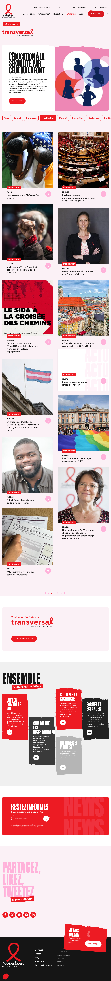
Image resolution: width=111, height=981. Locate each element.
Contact (39, 949)
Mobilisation (14, 187)
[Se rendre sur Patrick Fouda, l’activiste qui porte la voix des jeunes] (48, 499)
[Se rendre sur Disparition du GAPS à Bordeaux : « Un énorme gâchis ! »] (103, 270)
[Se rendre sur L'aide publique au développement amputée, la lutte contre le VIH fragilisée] (103, 194)
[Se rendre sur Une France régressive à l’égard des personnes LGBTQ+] (103, 457)
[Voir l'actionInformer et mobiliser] (63, 767)
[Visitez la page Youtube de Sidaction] (26, 915)
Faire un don (96, 13)
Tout (6, 118)
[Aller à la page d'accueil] (8, 11)
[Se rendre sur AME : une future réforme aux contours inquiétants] (48, 571)
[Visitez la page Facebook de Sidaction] (5, 915)
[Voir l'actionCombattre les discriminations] (36, 757)
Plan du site (61, 965)
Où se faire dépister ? (43, 8)
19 (65, 593)
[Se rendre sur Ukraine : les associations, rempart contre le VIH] (103, 381)
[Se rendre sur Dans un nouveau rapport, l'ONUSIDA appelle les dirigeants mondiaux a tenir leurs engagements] (48, 342)
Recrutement (62, 952)
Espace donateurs (101, 8)
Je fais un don (74, 933)
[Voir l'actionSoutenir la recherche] (63, 722)
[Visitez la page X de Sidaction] (12, 915)
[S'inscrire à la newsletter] (46, 819)
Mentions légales (63, 955)
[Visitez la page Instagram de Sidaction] (19, 915)
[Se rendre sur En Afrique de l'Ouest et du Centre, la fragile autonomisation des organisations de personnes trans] (48, 421)
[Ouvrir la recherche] (107, 13)
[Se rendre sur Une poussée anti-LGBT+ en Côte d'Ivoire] (48, 194)
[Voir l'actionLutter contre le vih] (9, 732)
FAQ (37, 957)
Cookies (60, 962)
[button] (5, 976)
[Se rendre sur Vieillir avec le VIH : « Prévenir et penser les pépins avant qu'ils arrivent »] (48, 266)
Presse (62, 8)
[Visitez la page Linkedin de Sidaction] (33, 915)
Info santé (39, 961)
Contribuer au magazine (24, 638)
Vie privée (60, 958)
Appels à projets (79, 8)
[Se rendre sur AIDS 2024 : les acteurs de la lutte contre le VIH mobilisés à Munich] (103, 342)
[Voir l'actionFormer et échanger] (89, 732)
